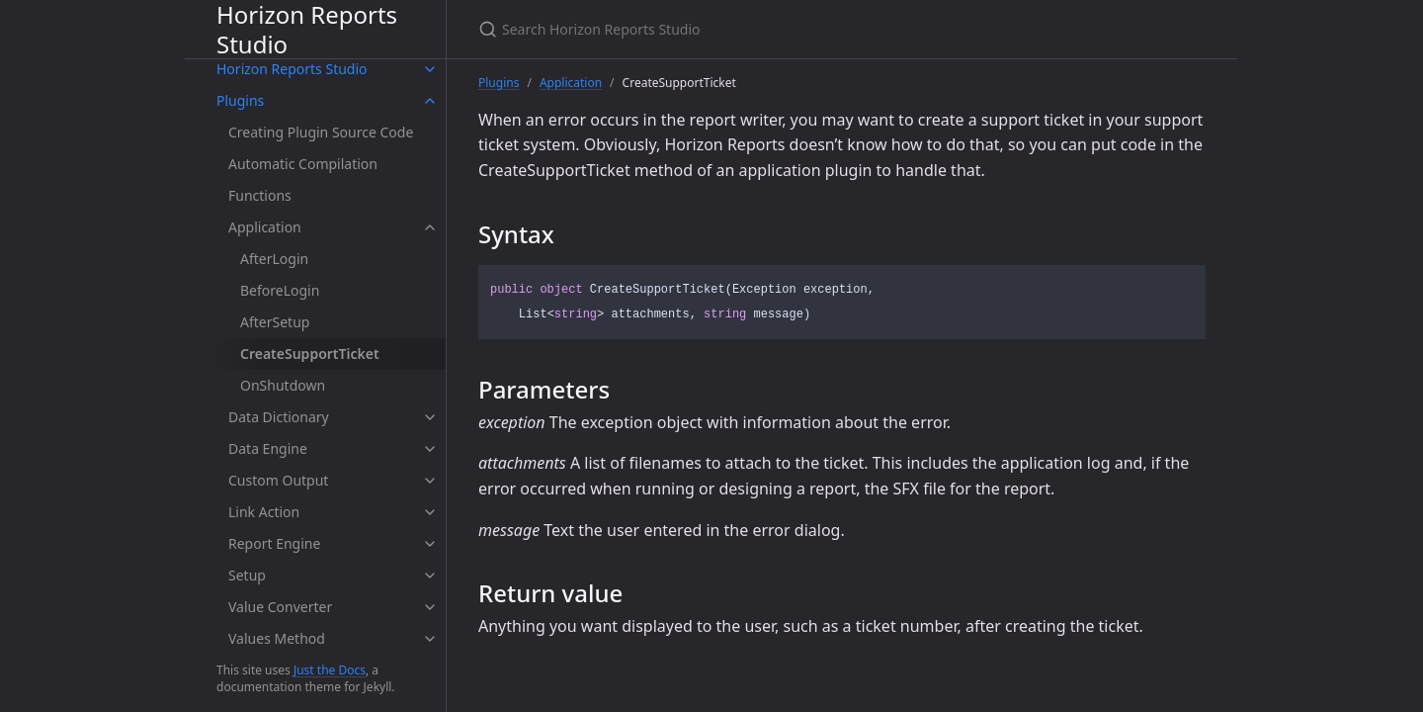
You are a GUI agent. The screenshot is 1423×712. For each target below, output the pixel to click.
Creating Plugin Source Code (320, 132)
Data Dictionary (278, 416)
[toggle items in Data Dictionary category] (430, 417)
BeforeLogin (279, 290)
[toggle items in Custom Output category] (430, 480)
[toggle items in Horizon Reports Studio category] (430, 69)
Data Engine (267, 448)
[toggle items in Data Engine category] (430, 449)
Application (264, 227)
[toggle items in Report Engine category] (430, 544)
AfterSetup (274, 321)
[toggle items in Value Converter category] (430, 607)
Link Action (263, 511)
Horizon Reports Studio (306, 29)
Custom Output (278, 480)
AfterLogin (274, 258)
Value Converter (280, 606)
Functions (260, 195)
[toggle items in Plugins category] (430, 101)
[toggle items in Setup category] (430, 575)
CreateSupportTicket (309, 353)
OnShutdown (282, 385)
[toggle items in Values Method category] (430, 639)
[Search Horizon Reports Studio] (711, 29)
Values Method (276, 638)
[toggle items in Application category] (430, 227)
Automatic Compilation (302, 163)
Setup (247, 575)
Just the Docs (329, 670)
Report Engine (274, 543)
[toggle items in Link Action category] (430, 512)
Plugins (240, 100)
